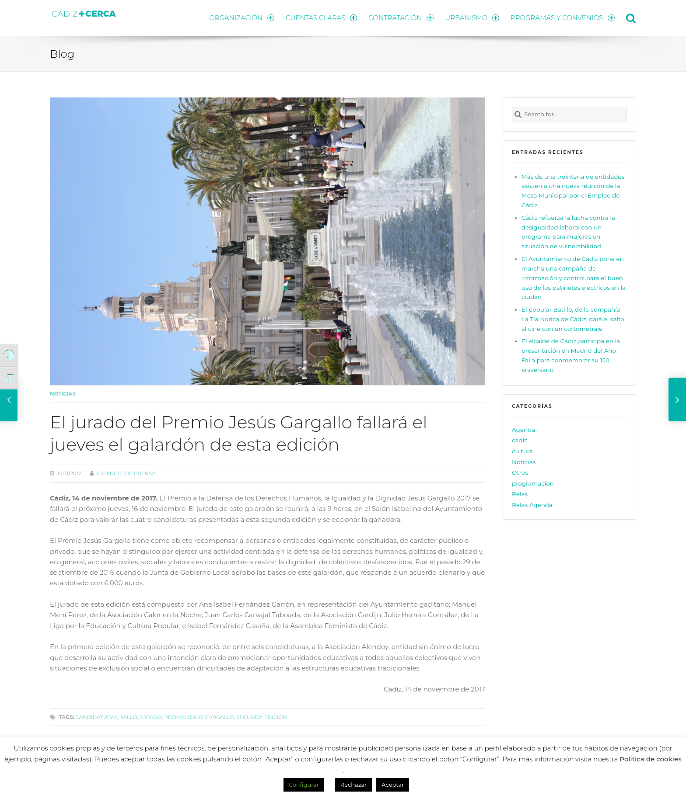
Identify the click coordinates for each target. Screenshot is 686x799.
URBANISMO (472, 18)
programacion (533, 483)
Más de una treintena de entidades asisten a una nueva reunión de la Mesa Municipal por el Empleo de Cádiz (573, 190)
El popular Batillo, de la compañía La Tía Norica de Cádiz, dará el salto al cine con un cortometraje (573, 319)
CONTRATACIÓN (401, 18)
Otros (520, 472)
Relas (520, 493)
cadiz (519, 440)
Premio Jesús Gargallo (199, 717)
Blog (62, 53)
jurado (151, 717)
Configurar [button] (304, 784)
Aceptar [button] (393, 784)
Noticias (63, 394)
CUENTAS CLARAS (321, 18)
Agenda (523, 429)
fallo (128, 717)
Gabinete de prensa (126, 473)
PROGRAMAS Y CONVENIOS (563, 18)
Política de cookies (651, 759)
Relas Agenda (532, 504)
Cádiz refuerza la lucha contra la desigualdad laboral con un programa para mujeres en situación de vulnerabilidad (568, 232)
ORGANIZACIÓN (241, 18)
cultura (522, 451)
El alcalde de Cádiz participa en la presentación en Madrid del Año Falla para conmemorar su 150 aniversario (571, 355)
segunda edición (261, 717)
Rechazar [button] (353, 784)
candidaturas (96, 717)
